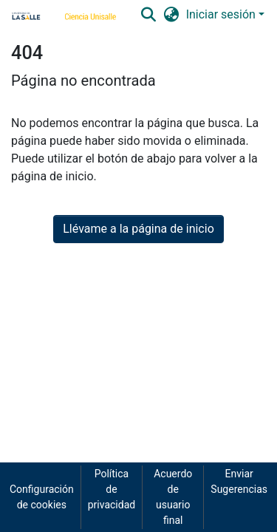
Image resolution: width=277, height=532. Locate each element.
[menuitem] (171, 15)
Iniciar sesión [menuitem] (221, 14)
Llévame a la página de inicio (138, 229)
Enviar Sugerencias (239, 481)
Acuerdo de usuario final (173, 497)
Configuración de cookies (42, 497)
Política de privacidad (111, 489)
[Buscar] (149, 15)
